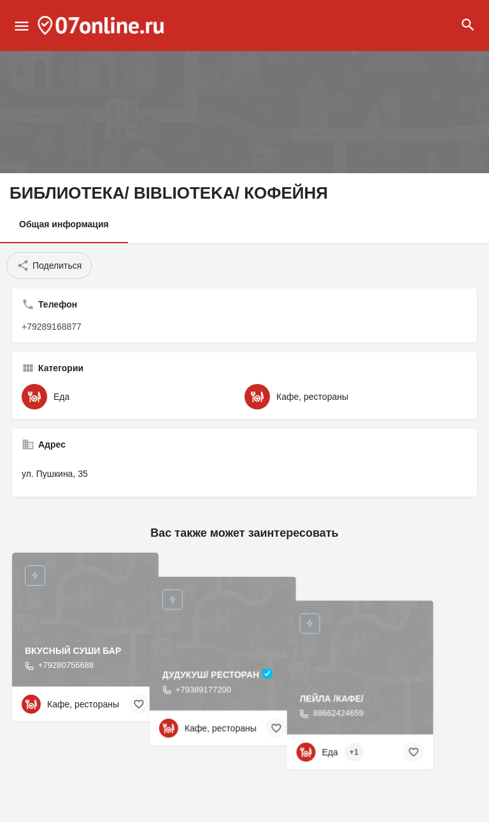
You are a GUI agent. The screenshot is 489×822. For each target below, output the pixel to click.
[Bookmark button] (139, 704)
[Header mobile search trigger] (468, 25)
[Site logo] (102, 25)
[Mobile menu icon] (22, 25)
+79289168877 (52, 327)
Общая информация (64, 224)
